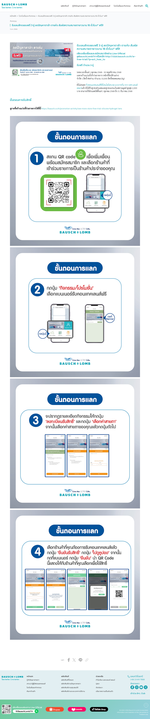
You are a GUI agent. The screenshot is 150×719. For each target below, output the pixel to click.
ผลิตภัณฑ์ (65, 5)
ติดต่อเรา (99, 687)
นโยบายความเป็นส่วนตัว (104, 691)
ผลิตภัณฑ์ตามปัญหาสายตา (71, 683)
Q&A (97, 683)
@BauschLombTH (86, 56)
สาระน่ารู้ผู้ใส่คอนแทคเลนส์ (36, 683)
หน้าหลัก (13, 16)
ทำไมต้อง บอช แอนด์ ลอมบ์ (105, 680)
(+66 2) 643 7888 (137, 679)
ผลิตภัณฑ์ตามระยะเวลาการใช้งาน (73, 691)
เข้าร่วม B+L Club (137, 693)
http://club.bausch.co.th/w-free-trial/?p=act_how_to (106, 58)
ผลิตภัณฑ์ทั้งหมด (67, 680)
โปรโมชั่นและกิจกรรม (27, 16)
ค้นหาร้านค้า (31, 691)
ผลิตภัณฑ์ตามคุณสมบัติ (69, 687)
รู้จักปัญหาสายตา (33, 680)
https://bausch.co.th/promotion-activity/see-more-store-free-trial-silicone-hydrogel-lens (81, 108)
